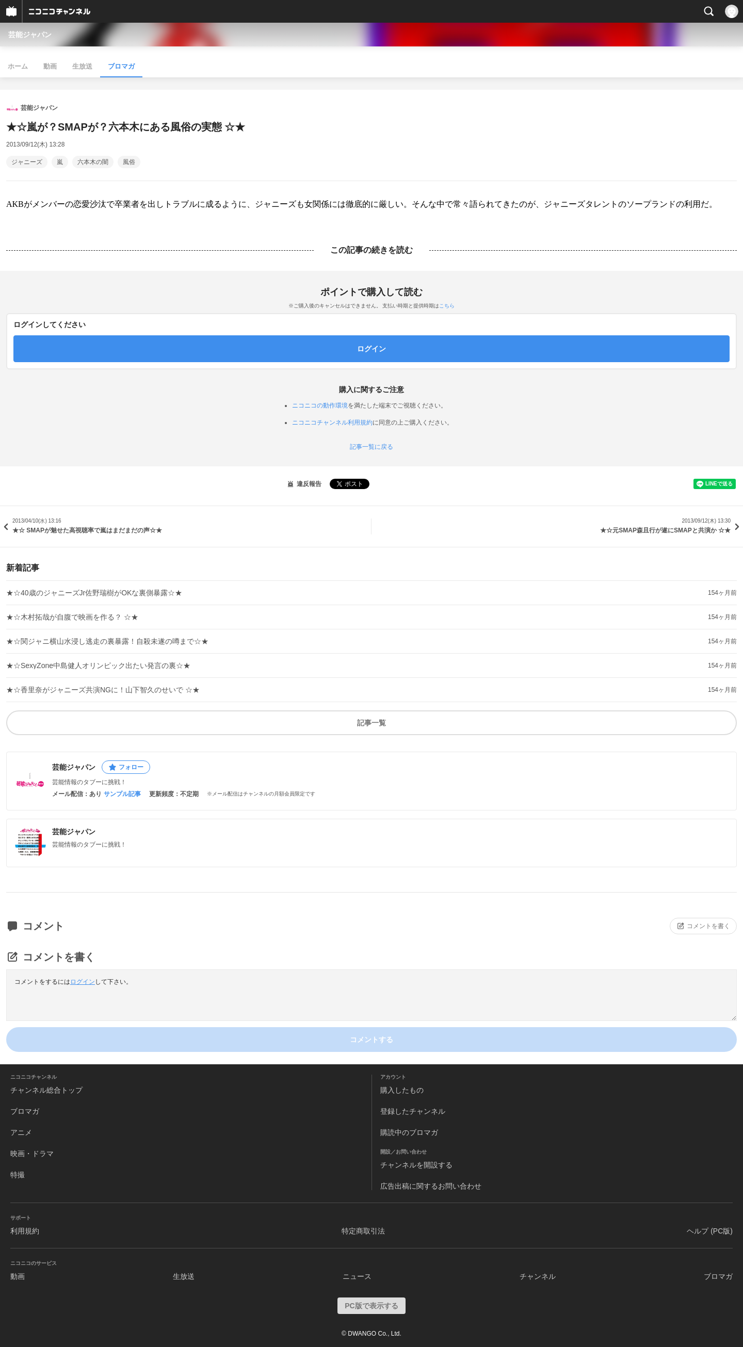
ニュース (357, 1276)
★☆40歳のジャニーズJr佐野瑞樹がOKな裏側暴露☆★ (94, 592)
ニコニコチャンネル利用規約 (332, 422)
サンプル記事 (122, 794)
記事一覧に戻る (371, 447)
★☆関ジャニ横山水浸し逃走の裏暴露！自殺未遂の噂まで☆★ (107, 641)
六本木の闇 (92, 162)
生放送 (82, 66)
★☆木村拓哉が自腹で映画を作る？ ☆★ (72, 617)
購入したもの (402, 1090)
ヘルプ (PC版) (710, 1231)
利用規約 (24, 1231)
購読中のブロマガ (409, 1132)
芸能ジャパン (30, 34)
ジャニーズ (26, 162)
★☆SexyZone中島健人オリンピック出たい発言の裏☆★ (98, 665)
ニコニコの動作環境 (320, 405)
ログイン (82, 981)
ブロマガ (121, 66)
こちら (447, 306)
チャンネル (538, 1276)
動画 (50, 66)
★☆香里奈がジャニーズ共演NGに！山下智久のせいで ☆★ (103, 689)
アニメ (21, 1132)
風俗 (129, 162)
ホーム (18, 66)
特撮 (17, 1175)
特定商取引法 (363, 1231)
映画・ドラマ (32, 1153)
